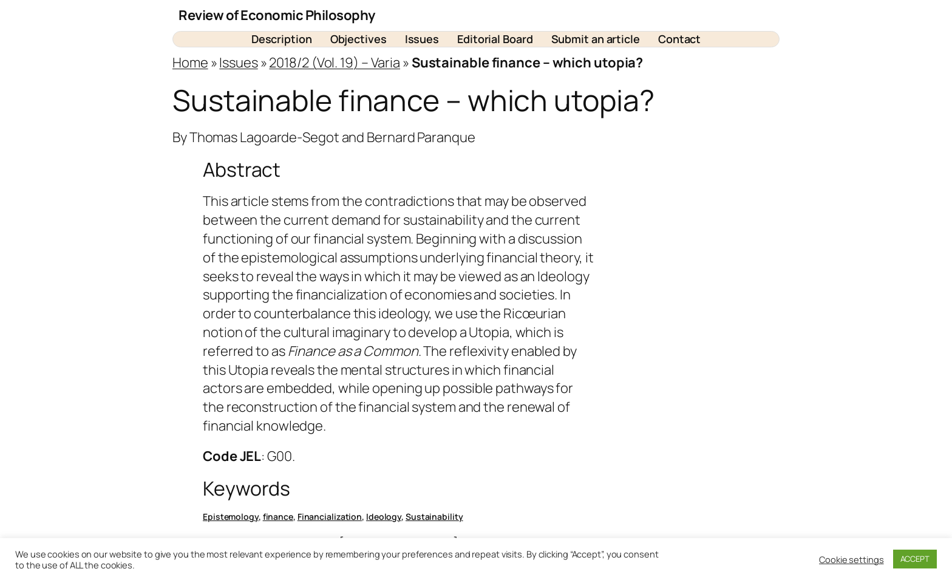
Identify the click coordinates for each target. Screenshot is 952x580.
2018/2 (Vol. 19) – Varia (334, 62)
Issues (238, 62)
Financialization (330, 516)
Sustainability (434, 516)
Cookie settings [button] (851, 559)
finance (278, 516)
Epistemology (231, 516)
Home (190, 62)
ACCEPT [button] (915, 558)
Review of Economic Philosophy (276, 15)
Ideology (383, 516)
